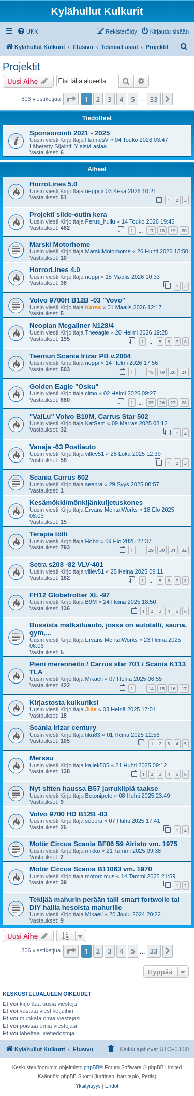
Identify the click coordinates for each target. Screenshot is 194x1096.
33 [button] (154, 99)
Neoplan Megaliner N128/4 (71, 325)
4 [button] (121, 99)
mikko (92, 851)
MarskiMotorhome (108, 251)
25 (151, 402)
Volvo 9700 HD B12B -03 (68, 814)
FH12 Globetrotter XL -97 (69, 595)
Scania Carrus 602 (58, 477)
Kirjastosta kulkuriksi (63, 702)
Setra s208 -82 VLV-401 (66, 564)
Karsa (93, 307)
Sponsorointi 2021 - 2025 (69, 133)
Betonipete (99, 795)
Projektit (21, 66)
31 (172, 550)
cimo (91, 393)
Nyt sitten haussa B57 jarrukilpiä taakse (93, 788)
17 (151, 230)
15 (162, 688)
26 (162, 402)
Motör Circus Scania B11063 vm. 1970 (90, 869)
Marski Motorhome (59, 244)
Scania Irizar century (62, 728)
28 (184, 402)
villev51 (95, 454)
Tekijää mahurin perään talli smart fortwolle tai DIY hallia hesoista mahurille (104, 903)
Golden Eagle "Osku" (63, 386)
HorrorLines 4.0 (54, 270)
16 (172, 688)
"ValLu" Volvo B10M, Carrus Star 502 (88, 416)
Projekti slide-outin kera (68, 214)
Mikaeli (94, 679)
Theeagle (97, 332)
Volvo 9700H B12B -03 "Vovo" (77, 300)
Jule (91, 709)
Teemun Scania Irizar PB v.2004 (80, 356)
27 (172, 402)
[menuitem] (27, 31)
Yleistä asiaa (90, 146)
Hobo (92, 541)
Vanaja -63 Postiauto (62, 447)
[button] (71, 99)
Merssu (41, 758)
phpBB (91, 1067)
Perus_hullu (100, 221)
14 (151, 688)
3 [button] (109, 99)
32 (184, 550)
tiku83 (92, 735)
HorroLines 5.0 (53, 184)
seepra (94, 484)
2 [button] (98, 99)
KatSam (95, 423)
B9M (91, 602)
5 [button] (133, 99)
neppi (92, 191)
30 (162, 550)
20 (184, 230)
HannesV (97, 140)
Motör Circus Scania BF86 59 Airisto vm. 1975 (103, 844)
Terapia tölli (48, 534)
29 (151, 550)
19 (172, 230)
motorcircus (100, 876)
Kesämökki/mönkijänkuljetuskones (86, 502)
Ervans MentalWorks (111, 509)
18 (162, 230)
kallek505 (97, 765)
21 (184, 372)
